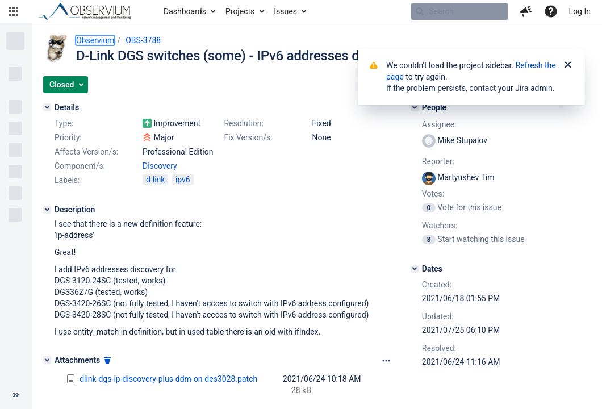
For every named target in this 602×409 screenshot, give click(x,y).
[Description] (47, 210)
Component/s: (80, 165)
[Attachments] (47, 360)
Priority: (68, 137)
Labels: (67, 180)
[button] (14, 11)
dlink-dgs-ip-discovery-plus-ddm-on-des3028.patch (168, 378)
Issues (285, 11)
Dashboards (185, 11)
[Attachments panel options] (386, 361)
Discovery (160, 165)
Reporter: (438, 161)
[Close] (568, 65)
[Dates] (415, 269)
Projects (239, 11)
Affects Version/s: (86, 151)
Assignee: (439, 124)
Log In (580, 11)
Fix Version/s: (248, 137)
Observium (95, 40)
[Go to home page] (90, 11)
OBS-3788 (143, 40)
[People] (415, 107)
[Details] (47, 107)
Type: (64, 123)
